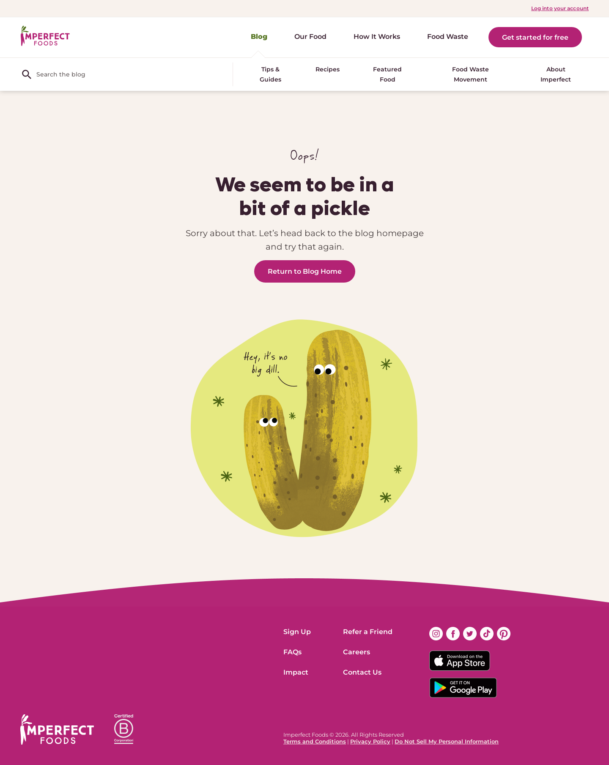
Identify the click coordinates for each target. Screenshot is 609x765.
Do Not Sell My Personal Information (447, 741)
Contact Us (362, 672)
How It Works (377, 37)
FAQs (292, 652)
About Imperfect (555, 74)
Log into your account (560, 8)
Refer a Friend (367, 632)
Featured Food (387, 74)
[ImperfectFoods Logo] (57, 729)
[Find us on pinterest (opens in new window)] (503, 633)
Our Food (310, 37)
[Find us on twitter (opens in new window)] (470, 633)
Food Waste (447, 37)
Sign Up (297, 632)
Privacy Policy (370, 741)
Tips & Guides (270, 74)
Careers (356, 652)
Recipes (327, 69)
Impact (295, 672)
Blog (259, 37)
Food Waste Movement (470, 74)
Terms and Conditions (314, 741)
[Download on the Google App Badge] (469, 688)
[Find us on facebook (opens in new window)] (453, 633)
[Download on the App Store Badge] (469, 661)
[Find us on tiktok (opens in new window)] (487, 633)
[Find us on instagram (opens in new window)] (436, 633)
